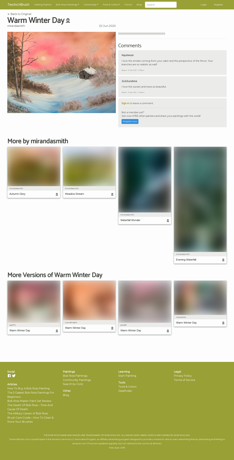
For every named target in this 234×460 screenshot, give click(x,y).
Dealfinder (125, 390)
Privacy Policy (183, 375)
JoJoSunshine (129, 81)
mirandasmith (16, 25)
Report (124, 70)
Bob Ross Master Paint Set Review (29, 400)
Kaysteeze (128, 55)
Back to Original (19, 14)
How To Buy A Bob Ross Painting (28, 388)
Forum (128, 4)
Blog (139, 4)
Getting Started (42, 4)
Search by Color (73, 384)
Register (218, 4)
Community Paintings (77, 380)
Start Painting (127, 375)
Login (204, 4)
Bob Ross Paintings (66, 4)
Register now (130, 121)
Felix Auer (114, 448)
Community (90, 4)
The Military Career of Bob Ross (27, 413)
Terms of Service (184, 380)
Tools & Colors (110, 4)
